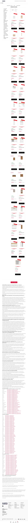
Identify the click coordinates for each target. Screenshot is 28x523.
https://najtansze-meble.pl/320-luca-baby (10, 451)
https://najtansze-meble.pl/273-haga (9, 430)
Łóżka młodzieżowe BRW (6, 35)
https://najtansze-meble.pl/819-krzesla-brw (12, 390)
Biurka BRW (5, 15)
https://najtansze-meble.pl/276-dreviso (10, 448)
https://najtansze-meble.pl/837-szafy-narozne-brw (13, 404)
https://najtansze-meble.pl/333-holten (9, 418)
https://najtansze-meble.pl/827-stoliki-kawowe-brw (13, 402)
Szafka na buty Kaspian (14, 76)
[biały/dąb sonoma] (21, 26)
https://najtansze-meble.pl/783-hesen (9, 417)
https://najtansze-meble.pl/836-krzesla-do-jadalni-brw (13, 406)
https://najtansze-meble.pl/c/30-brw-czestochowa (12, 470)
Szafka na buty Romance (20, 94)
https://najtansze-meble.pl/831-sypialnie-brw (12, 403)
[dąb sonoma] (11, 26)
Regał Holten (20, 251)
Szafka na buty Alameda (13, 252)
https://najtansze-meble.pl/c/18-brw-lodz (11, 459)
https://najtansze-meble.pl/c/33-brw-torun (11, 473)
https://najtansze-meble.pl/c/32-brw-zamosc (11, 472)
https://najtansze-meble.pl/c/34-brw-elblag (11, 474)
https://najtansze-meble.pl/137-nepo (9, 424)
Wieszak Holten (20, 129)
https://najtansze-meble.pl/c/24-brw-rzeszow (11, 465)
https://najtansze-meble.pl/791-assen (9, 447)
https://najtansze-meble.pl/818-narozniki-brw (12, 392)
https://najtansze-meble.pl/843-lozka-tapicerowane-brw (14, 413)
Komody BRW (5, 8)
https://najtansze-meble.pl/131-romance (10, 440)
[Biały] (12, 26)
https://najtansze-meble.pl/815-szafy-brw (12, 394)
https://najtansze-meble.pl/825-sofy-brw (12, 401)
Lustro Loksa (12, 233)
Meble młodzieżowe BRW (6, 20)
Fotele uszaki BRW (6, 34)
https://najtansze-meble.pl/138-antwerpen (10, 435)
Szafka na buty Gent (13, 180)
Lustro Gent (12, 197)
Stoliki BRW (5, 38)
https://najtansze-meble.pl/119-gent (9, 416)
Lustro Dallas (16, 269)
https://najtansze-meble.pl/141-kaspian (9, 420)
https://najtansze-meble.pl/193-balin (9, 437)
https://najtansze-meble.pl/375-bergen (10, 441)
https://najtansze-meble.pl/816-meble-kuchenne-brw (13, 391)
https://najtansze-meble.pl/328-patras (9, 425)
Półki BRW (5, 32)
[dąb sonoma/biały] (22, 26)
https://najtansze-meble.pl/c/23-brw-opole (11, 464)
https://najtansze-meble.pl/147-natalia (9, 439)
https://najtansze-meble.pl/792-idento (9, 449)
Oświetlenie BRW (6, 31)
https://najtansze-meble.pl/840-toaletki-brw (12, 405)
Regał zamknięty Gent (21, 198)
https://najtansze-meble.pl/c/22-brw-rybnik (11, 463)
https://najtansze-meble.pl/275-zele (9, 446)
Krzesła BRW (5, 13)
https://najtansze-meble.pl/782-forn (9, 415)
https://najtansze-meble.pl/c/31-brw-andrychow (11, 471)
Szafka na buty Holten (13, 147)
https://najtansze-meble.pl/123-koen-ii (9, 450)
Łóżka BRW (5, 14)
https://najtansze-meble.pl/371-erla (9, 442)
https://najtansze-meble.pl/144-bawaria (10, 438)
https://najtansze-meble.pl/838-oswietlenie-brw (13, 393)
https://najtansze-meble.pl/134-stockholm (10, 426)
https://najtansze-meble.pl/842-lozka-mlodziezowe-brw (14, 412)
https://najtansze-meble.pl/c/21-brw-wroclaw (11, 462)
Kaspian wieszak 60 (21, 76)
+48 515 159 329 (4, 512)
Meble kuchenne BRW (6, 11)
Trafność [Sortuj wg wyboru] (13, 10)
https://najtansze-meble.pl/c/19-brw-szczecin (11, 460)
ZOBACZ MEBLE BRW (14, 282)
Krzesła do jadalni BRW (6, 29)
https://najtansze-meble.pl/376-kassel (9, 431)
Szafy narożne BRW (6, 30)
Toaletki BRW (5, 33)
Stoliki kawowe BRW (5, 22)
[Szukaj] (20, 1)
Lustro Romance (13, 94)
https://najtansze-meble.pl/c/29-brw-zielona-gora (12, 469)
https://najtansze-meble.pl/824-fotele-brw (12, 396)
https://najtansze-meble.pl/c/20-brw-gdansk (11, 461)
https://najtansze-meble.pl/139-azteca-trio (10, 436)
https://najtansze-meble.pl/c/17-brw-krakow (11, 458)
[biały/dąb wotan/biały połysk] (19, 254)
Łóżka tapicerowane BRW (6, 37)
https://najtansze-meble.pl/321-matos (9, 452)
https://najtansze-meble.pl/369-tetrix (9, 427)
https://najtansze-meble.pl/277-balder (9, 428)
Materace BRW (5, 23)
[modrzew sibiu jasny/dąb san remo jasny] (11, 97)
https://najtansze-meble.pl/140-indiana (10, 419)
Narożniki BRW (5, 12)
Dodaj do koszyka (14, 28)
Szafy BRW (5, 9)
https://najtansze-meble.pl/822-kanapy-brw (12, 397)
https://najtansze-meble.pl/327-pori (9, 453)
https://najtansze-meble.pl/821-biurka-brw (12, 395)
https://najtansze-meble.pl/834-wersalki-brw (12, 408)
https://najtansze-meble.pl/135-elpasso (10, 429)
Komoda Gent (20, 180)
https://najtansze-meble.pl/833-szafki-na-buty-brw (13, 407)
